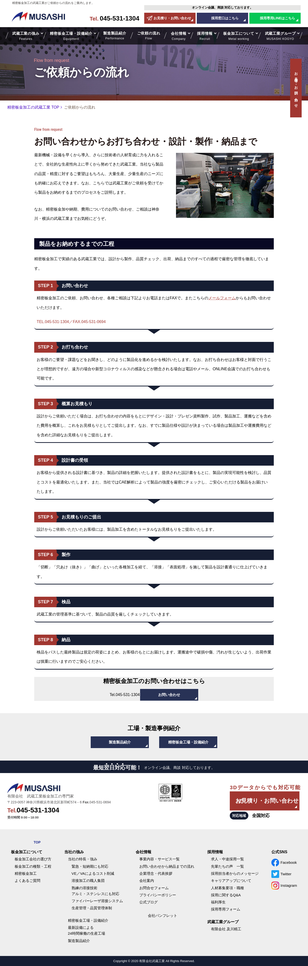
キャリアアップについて (231, 880)
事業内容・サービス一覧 (159, 859)
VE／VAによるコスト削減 (93, 873)
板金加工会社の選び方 (33, 859)
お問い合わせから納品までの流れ (166, 866)
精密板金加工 (26, 873)
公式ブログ (148, 902)
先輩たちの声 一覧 (227, 866)
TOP (37, 842)
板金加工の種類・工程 (33, 866)
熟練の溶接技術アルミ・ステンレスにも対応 (95, 891)
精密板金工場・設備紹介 (188, 742)
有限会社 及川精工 (226, 929)
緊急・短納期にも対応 (90, 866)
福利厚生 (218, 902)
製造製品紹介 (114, 36)
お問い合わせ (169, 695)
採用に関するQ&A (226, 895)
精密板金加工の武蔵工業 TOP (33, 107)
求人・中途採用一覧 (227, 859)
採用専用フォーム (225, 909)
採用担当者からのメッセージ (235, 873)
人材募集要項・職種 (227, 888)
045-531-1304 (114, 18)
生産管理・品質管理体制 (92, 908)
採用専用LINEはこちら (277, 18)
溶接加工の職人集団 (88, 880)
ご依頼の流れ (148, 36)
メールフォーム (222, 298)
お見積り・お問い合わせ (172, 18)
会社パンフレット (162, 915)
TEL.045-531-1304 (53, 322)
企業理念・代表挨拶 (155, 873)
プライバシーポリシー (157, 895)
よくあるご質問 (27, 880)
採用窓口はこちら (225, 18)
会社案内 (146, 880)
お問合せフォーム (154, 888)
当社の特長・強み (82, 859)
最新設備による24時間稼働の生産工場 (86, 930)
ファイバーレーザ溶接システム (97, 901)
